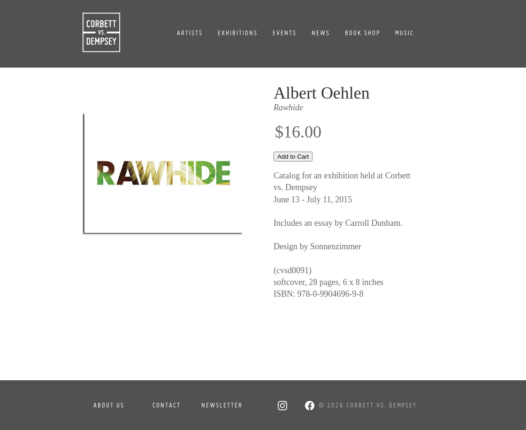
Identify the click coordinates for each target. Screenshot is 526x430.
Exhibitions (238, 33)
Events (285, 33)
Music (404, 33)
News (321, 33)
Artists (190, 33)
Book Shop (362, 33)
